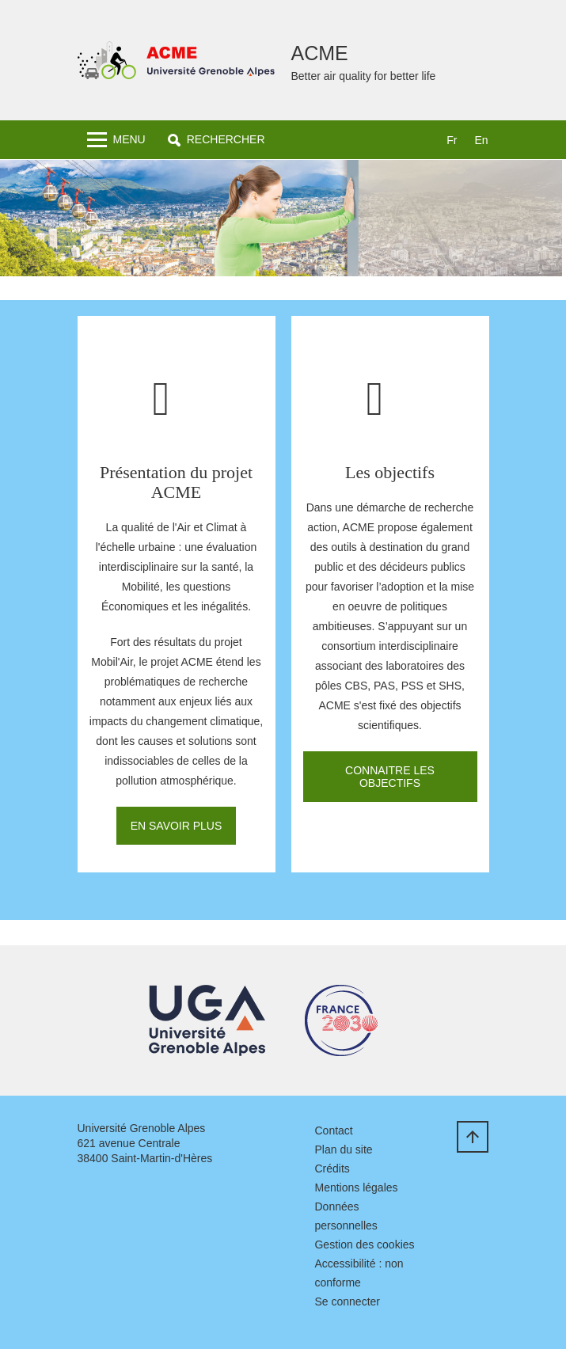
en (481, 140)
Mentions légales (355, 1187)
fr (451, 140)
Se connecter (347, 1301)
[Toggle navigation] (116, 139)
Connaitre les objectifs (390, 776)
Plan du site (343, 1149)
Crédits (331, 1168)
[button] (216, 139)
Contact (333, 1130)
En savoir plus (176, 825)
